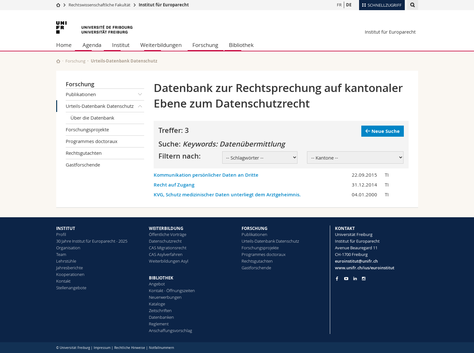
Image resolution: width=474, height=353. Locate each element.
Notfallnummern (161, 348)
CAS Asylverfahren (166, 254)
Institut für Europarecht (164, 5)
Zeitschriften (160, 310)
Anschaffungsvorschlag (170, 330)
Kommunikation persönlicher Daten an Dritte (206, 175)
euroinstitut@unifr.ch (356, 261)
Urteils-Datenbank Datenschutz (105, 106)
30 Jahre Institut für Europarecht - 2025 (91, 241)
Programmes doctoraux (91, 141)
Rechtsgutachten (84, 153)
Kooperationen (70, 274)
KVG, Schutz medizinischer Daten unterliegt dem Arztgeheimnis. (227, 194)
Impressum (102, 348)
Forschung (205, 45)
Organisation (68, 248)
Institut (121, 45)
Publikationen (105, 94)
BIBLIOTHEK (161, 278)
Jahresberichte (69, 268)
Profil (61, 234)
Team (61, 254)
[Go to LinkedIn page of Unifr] (355, 279)
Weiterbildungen (161, 45)
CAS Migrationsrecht (167, 248)
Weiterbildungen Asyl (168, 261)
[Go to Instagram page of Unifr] (363, 279)
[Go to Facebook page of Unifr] (337, 278)
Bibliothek (241, 45)
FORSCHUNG (254, 228)
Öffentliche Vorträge (167, 234)
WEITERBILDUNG (166, 228)
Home (64, 45)
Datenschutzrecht (165, 241)
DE (348, 5)
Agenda (92, 45)
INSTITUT (65, 228)
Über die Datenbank (92, 117)
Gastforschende (83, 164)
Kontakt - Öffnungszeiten (172, 290)
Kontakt (63, 281)
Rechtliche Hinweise (129, 348)
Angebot (157, 284)
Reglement (159, 324)
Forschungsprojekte (87, 129)
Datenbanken (161, 317)
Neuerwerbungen (165, 297)
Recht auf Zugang (174, 184)
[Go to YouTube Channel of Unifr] (346, 279)
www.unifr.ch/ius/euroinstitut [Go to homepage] (364, 268)
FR (339, 5)
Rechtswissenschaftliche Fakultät (100, 5)
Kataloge (157, 304)
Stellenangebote (71, 288)
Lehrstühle (66, 261)
